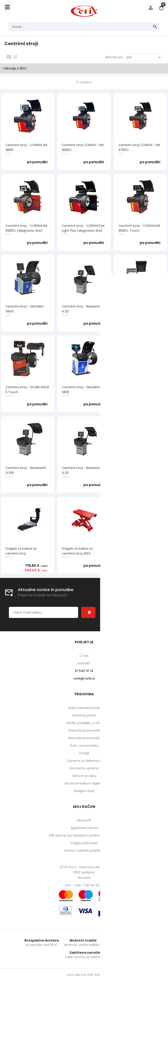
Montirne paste (84, 715)
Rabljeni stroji (84, 791)
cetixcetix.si (84, 678)
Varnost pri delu (84, 776)
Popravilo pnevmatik (84, 730)
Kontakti (84, 663)
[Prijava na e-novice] (88, 612)
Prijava (150, 8)
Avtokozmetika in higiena (84, 783)
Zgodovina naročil (84, 828)
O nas (84, 656)
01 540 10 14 (84, 671)
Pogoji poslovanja (84, 843)
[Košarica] (161, 8)
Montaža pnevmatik (84, 738)
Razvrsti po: (114, 57)
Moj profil (84, 820)
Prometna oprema (84, 768)
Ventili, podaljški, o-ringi (84, 723)
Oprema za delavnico (84, 760)
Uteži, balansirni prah (84, 708)
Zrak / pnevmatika (84, 745)
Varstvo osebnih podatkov (84, 850)
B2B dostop (84, 835)
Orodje (84, 753)
